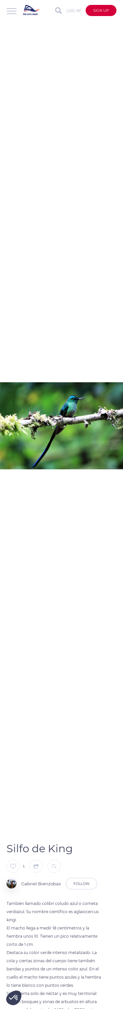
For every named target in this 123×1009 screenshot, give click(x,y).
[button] (14, 998)
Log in (74, 10)
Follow (81, 883)
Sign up (101, 10)
